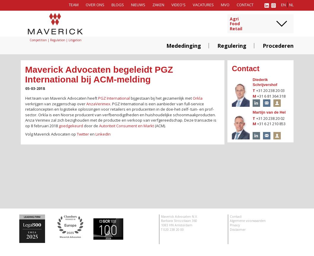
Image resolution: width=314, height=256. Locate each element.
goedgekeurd (71, 125)
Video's (178, 4)
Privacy (235, 225)
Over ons (95, 4)
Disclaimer (238, 230)
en (283, 4)
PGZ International (114, 98)
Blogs (117, 4)
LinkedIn (103, 134)
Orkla (198, 98)
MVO (225, 4)
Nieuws (138, 4)
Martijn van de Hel (269, 112)
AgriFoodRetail (236, 24)
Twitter (83, 134)
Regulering (231, 45)
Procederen (278, 45)
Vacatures (203, 4)
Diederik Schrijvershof (265, 82)
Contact (245, 4)
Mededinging (183, 45)
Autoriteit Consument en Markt (126, 125)
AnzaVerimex (98, 103)
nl (291, 4)
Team (74, 4)
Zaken (158, 4)
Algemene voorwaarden (248, 221)
